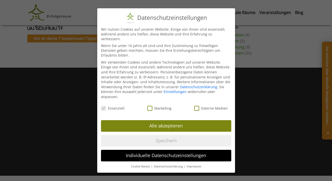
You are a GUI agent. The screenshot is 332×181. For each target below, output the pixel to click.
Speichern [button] (166, 141)
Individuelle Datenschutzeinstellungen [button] (166, 155)
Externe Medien (211, 108)
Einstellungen (175, 91)
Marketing (159, 108)
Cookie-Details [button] (141, 166)
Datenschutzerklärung (198, 86)
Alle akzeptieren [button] (166, 126)
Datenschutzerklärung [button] (168, 166)
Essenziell (113, 108)
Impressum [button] (194, 166)
